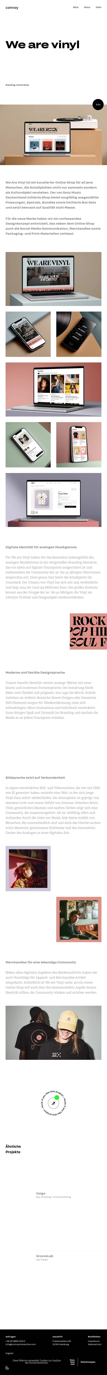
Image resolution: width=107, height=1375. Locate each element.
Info (98, 104)
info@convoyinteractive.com (21, 1344)
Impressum (93, 1341)
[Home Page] (12, 8)
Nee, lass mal (72, 1362)
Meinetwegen (88, 1362)
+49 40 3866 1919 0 (15, 1341)
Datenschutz (94, 1344)
